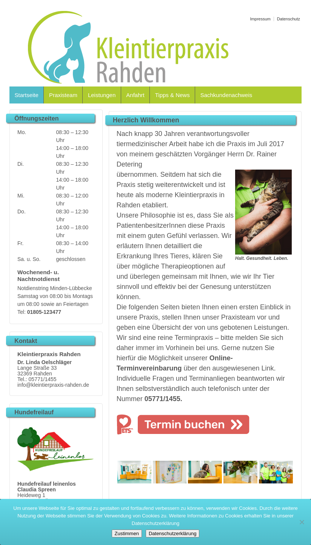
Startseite (26, 95)
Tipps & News (172, 95)
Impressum (260, 19)
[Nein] (301, 522)
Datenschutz (288, 19)
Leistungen (101, 95)
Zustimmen (127, 533)
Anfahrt (135, 95)
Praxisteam (63, 95)
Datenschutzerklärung (172, 533)
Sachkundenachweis (226, 95)
